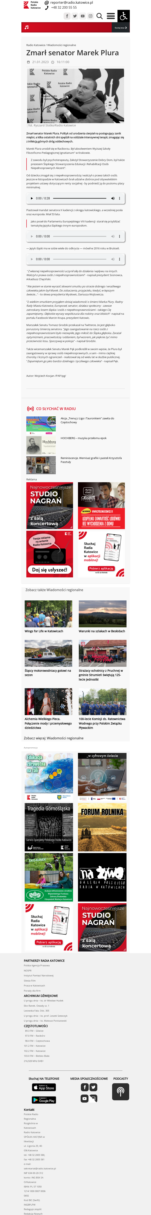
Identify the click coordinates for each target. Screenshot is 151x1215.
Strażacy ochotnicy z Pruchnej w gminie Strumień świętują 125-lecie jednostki (101, 675)
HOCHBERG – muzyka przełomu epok (84, 438)
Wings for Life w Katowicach (44, 631)
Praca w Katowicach (34, 985)
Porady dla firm (32, 990)
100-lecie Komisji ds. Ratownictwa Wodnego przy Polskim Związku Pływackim (102, 723)
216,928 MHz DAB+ (34, 1060)
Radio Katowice (35, 45)
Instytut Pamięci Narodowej (38, 975)
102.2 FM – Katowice (34, 1050)
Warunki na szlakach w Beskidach (102, 631)
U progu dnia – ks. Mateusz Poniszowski (45, 1020)
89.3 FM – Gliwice (33, 1030)
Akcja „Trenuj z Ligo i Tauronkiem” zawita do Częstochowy (87, 420)
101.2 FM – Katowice (34, 1045)
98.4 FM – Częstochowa (37, 1040)
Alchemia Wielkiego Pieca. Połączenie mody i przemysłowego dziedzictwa (48, 723)
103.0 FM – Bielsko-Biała (36, 1055)
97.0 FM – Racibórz (34, 1035)
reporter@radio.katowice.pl (71, 2)
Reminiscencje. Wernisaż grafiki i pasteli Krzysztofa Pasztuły (91, 460)
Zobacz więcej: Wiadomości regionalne (54, 737)
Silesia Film (30, 979)
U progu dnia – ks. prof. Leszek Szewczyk (45, 1015)
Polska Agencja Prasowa (37, 964)
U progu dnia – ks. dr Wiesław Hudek (43, 1000)
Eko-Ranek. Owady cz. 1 (36, 1005)
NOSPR (27, 969)
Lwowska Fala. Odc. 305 (36, 1010)
